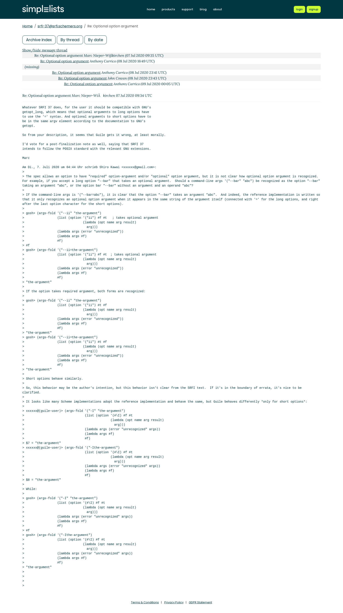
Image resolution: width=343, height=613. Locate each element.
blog (203, 9)
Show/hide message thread (44, 50)
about (217, 9)
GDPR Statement (200, 602)
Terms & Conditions (145, 602)
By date (95, 39)
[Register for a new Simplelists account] (314, 9)
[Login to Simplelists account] (299, 9)
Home (27, 26)
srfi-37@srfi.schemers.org (60, 26)
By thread (70, 39)
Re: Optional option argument (64, 61)
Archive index (39, 39)
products (168, 9)
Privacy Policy (174, 602)
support (187, 9)
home (151, 9)
